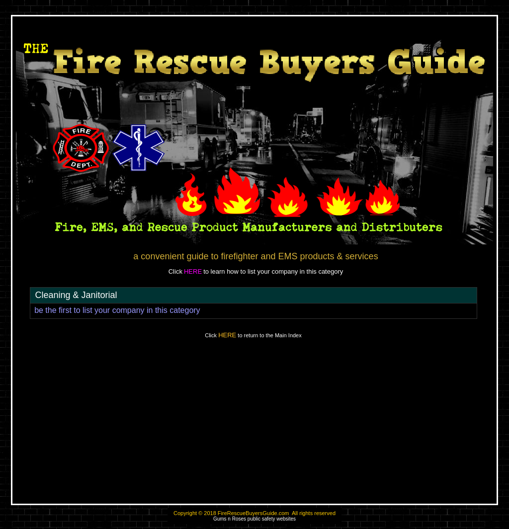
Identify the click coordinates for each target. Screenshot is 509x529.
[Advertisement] (254, 425)
